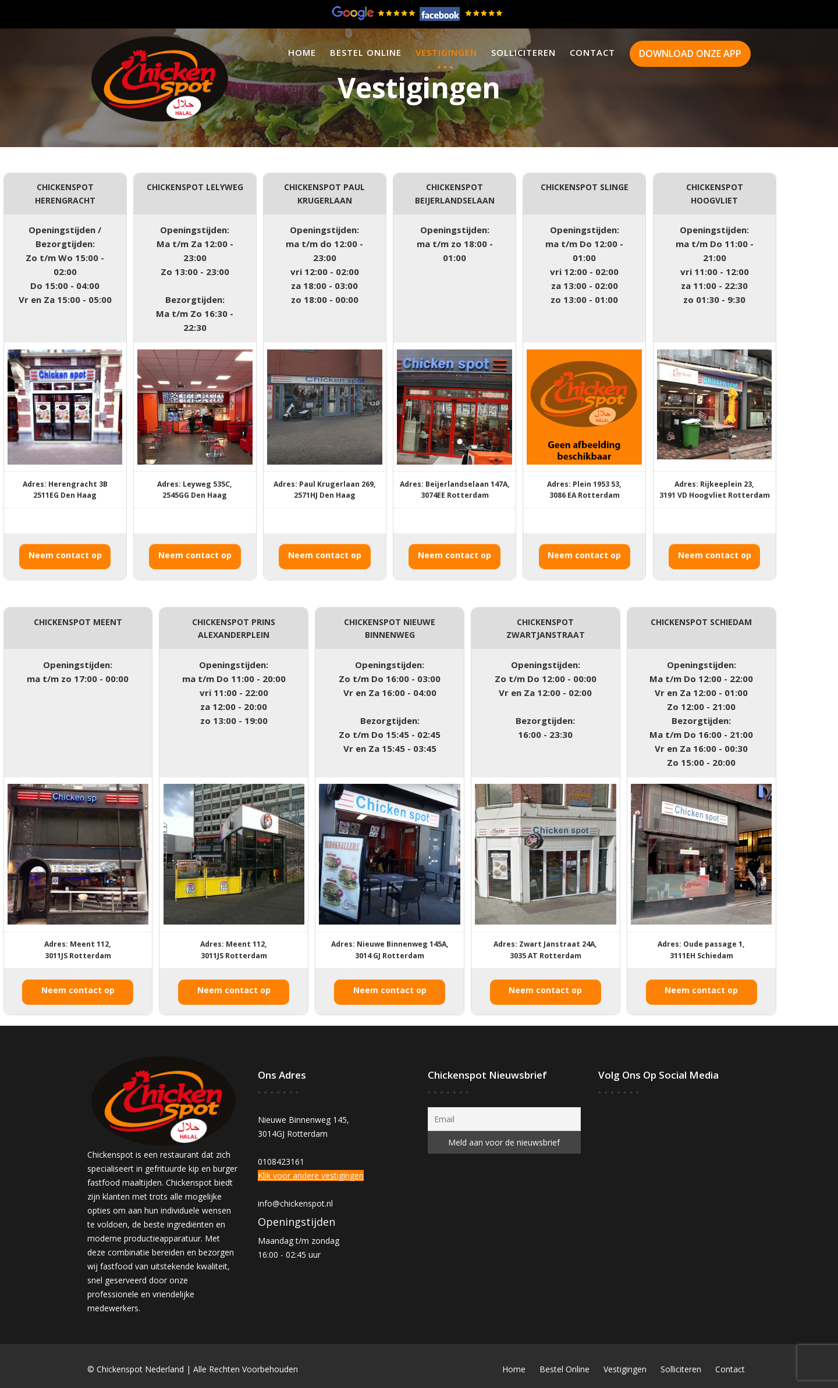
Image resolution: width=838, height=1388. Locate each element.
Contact (592, 52)
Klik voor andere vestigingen (311, 1174)
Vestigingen (446, 52)
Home (302, 52)
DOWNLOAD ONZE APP (690, 53)
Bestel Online (366, 52)
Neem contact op (65, 555)
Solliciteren (523, 52)
